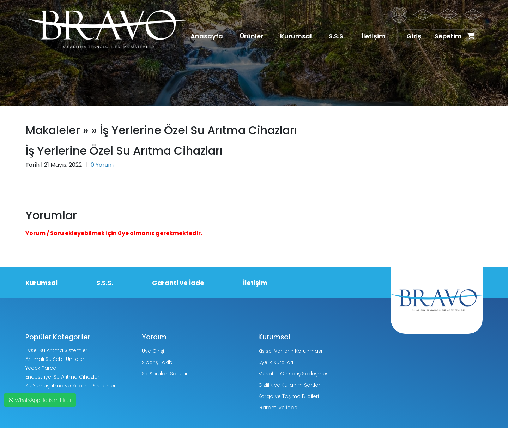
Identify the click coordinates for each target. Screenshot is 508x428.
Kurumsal (296, 36)
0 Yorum (102, 165)
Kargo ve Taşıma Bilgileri (288, 396)
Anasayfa (206, 36)
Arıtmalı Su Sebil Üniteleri (55, 359)
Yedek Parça (40, 367)
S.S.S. (337, 36)
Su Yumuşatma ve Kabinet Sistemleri (71, 385)
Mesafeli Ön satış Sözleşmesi (294, 373)
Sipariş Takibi (158, 362)
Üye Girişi (153, 351)
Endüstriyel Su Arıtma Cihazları (63, 376)
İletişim (374, 36)
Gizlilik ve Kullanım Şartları (289, 384)
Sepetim (454, 36)
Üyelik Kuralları (275, 362)
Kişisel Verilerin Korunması (290, 351)
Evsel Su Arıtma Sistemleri (57, 350)
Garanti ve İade (178, 282)
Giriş (413, 36)
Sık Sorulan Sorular (165, 373)
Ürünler (251, 36)
